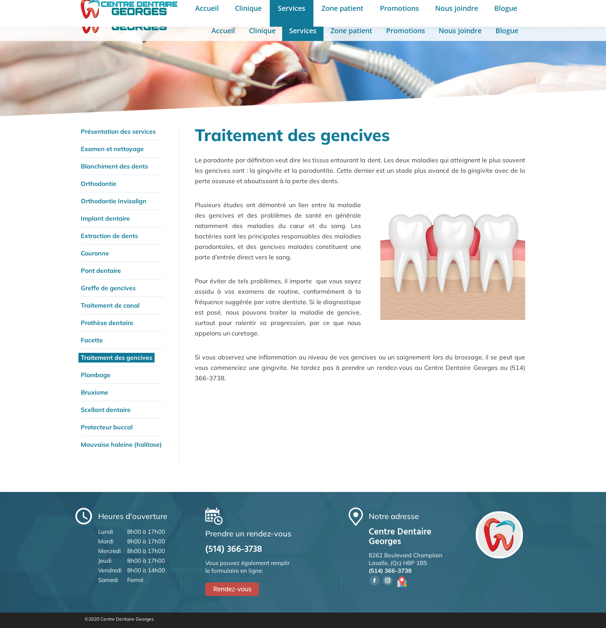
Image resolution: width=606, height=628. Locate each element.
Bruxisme (94, 392)
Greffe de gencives (108, 288)
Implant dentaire (105, 218)
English (465, 11)
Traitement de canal (110, 305)
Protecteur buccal (107, 427)
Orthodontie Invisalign (113, 201)
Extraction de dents (109, 236)
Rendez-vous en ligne (514, 10)
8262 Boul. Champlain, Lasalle (257, 10)
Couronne (95, 253)
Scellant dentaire (106, 410)
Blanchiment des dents (114, 166)
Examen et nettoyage (112, 149)
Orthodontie (98, 183)
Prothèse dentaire (107, 323)
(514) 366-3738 (340, 10)
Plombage (96, 375)
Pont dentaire (101, 270)
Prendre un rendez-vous (407, 10)
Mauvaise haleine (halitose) (121, 444)
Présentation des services (118, 131)
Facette (92, 340)
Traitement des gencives (116, 357)
